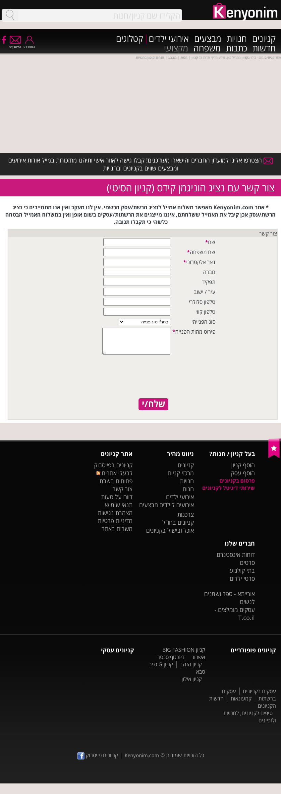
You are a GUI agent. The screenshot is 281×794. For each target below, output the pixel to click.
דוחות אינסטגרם (236, 559)
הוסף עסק (243, 478)
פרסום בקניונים (237, 485)
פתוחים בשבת (116, 486)
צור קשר (123, 494)
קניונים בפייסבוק (113, 470)
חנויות (237, 39)
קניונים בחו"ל (178, 527)
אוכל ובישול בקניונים (170, 535)
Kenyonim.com (142, 760)
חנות (188, 494)
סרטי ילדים (242, 583)
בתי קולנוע (242, 575)
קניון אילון (192, 684)
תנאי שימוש (119, 510)
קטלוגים (129, 39)
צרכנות (185, 519)
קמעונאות (241, 703)
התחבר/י (29, 44)
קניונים (264, 39)
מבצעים (207, 39)
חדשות (264, 48)
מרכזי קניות (181, 478)
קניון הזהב (191, 669)
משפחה (207, 48)
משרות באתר (117, 534)
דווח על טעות (117, 502)
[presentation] (145, 382)
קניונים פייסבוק (97, 760)
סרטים (247, 567)
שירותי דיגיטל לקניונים (228, 492)
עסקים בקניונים (259, 696)
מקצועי (176, 48)
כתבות (236, 48)
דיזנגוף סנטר (171, 662)
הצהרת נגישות (115, 518)
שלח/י (153, 409)
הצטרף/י (15, 44)
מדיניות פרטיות (115, 526)
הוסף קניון (243, 470)
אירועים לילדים (176, 510)
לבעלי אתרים (114, 478)
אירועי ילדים (169, 39)
